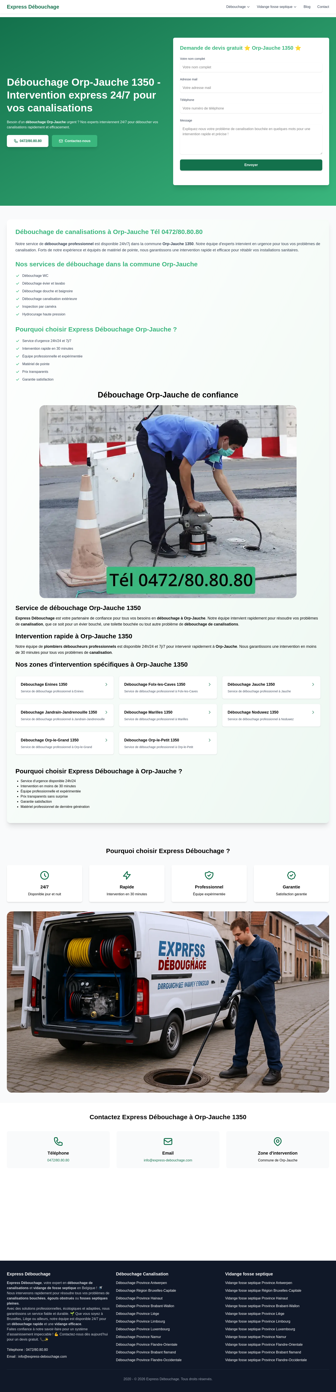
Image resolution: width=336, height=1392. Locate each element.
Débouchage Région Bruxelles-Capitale (146, 1290)
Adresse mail (188, 79)
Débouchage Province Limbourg (140, 1321)
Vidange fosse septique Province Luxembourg (260, 1329)
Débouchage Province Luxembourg (143, 1329)
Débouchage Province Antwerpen (141, 1283)
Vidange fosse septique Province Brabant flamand (263, 1352)
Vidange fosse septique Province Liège (254, 1314)
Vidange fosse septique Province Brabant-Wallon (262, 1306)
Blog (307, 7)
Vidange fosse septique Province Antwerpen (258, 1283)
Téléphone (187, 100)
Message (186, 120)
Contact (323, 7)
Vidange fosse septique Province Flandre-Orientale (264, 1344)
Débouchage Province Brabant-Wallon (145, 1306)
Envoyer (251, 165)
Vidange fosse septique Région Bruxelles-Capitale (263, 1290)
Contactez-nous (74, 141)
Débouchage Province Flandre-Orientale (146, 1344)
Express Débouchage (33, 7)
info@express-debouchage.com (168, 1160)
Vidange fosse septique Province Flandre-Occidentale (266, 1360)
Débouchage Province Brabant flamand (146, 1352)
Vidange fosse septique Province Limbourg (257, 1321)
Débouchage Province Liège (137, 1314)
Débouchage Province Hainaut (139, 1298)
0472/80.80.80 (28, 141)
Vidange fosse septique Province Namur (255, 1337)
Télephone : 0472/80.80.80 (27, 1350)
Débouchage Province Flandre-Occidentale (149, 1360)
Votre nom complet (192, 58)
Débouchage (238, 7)
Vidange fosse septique (277, 7)
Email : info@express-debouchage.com (37, 1356)
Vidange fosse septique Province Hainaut (256, 1298)
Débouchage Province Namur (138, 1337)
